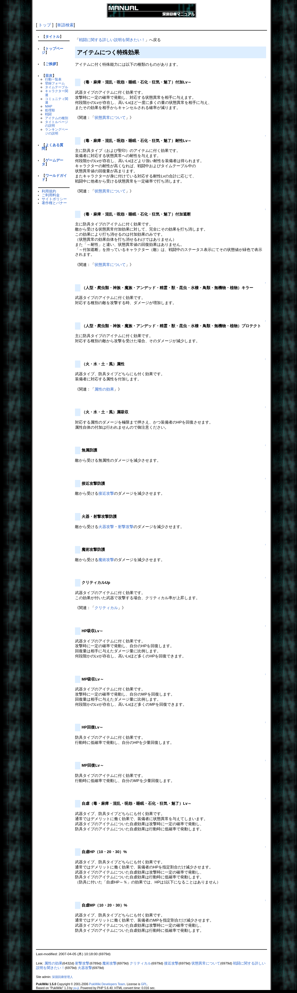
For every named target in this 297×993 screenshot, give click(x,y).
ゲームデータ (52, 162)
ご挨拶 (50, 64)
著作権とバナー (54, 203)
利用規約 (49, 191)
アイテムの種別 (56, 118)
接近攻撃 (106, 493)
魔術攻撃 (106, 559)
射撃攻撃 (126, 526)
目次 (48, 75)
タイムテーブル (56, 87)
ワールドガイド (54, 177)
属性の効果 (104, 389)
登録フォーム (55, 83)
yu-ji (76, 988)
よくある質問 (52, 147)
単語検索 (65, 25)
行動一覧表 (53, 79)
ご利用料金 (51, 195)
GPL (144, 984)
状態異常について (110, 117)
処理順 (50, 110)
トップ (44, 25)
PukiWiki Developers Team (107, 984)
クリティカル (106, 607)
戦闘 (48, 114)
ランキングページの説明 (56, 131)
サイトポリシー (54, 199)
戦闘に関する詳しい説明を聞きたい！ (112, 40)
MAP (48, 106)
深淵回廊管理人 (62, 977)
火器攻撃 (106, 526)
